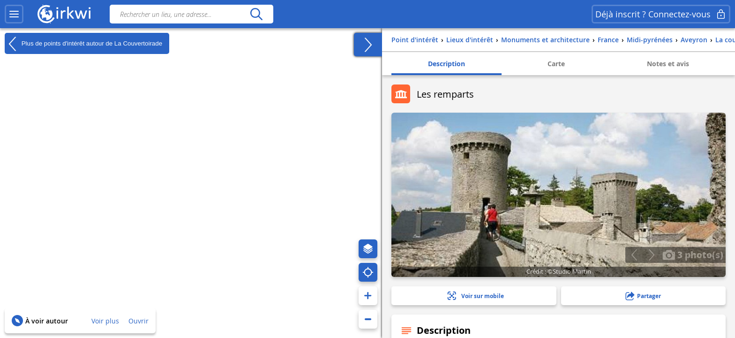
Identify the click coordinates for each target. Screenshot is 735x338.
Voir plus (105, 320)
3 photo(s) (692, 254)
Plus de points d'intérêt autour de (83, 43)
